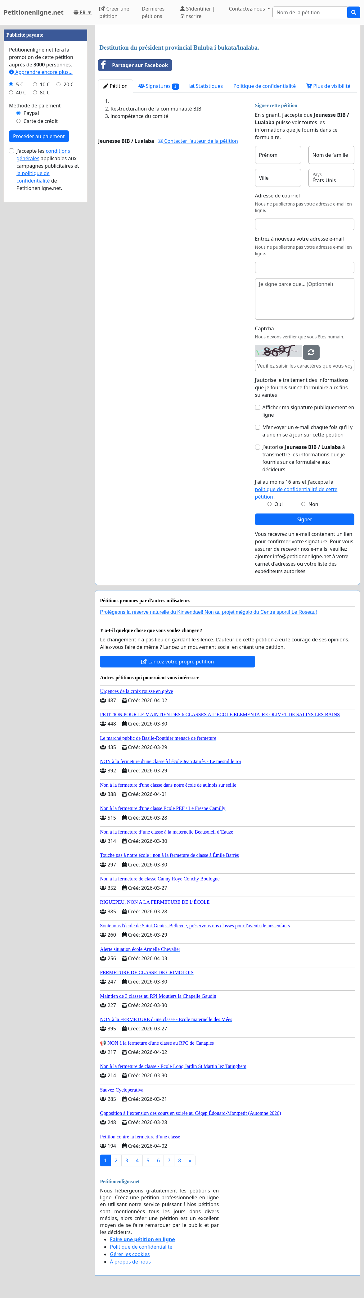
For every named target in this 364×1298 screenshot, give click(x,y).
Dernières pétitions (153, 12)
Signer (304, 519)
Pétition (115, 86)
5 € (19, 84)
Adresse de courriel (277, 195)
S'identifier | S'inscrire (197, 12)
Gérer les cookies (130, 1254)
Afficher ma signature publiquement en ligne (308, 411)
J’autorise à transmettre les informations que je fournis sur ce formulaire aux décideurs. (304, 458)
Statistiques (206, 86)
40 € (21, 92)
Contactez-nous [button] (247, 8)
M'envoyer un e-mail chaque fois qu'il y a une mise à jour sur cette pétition (308, 431)
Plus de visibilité (328, 86)
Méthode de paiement (35, 105)
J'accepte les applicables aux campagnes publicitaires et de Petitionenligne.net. (47, 169)
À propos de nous (130, 1261)
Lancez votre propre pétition (177, 661)
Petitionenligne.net (34, 12)
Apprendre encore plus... (41, 72)
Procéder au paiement (39, 136)
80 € (45, 92)
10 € (45, 84)
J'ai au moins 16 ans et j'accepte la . (296, 489)
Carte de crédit (41, 121)
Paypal (31, 113)
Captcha (264, 328)
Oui (278, 504)
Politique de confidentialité (264, 86)
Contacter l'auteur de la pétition (198, 141)
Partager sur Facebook (133, 65)
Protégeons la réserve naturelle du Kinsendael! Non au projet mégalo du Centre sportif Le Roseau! (208, 612)
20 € (69, 84)
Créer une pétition (114, 12)
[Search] (310, 12)
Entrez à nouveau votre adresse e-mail (299, 238)
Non (313, 504)
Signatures (158, 86)
